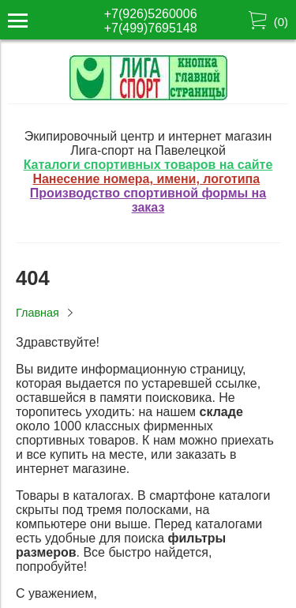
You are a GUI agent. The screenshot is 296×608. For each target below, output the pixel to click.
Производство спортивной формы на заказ (148, 200)
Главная (37, 312)
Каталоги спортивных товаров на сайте (148, 164)
